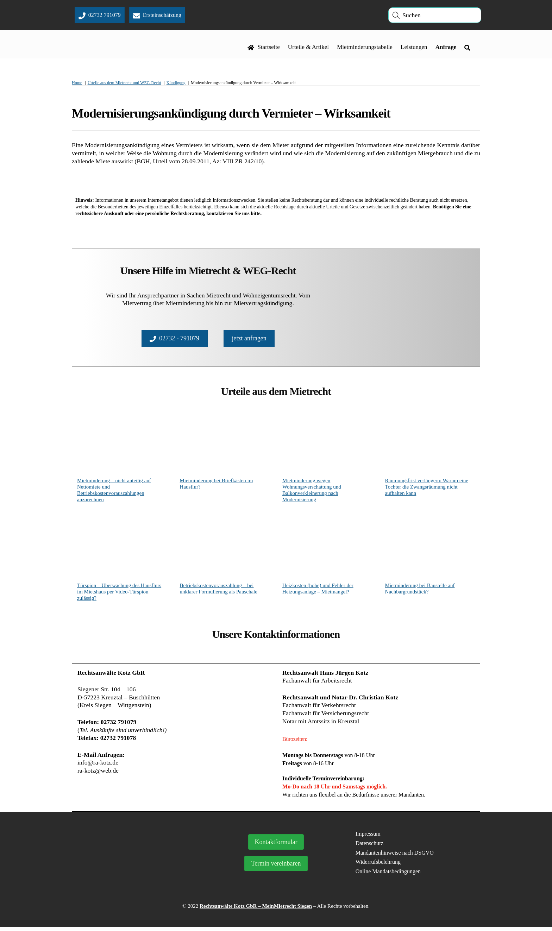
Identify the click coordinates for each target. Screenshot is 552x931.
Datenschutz (369, 847)
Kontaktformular (276, 845)
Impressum (368, 838)
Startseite (263, 48)
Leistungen (414, 48)
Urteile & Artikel (308, 48)
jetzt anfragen (249, 339)
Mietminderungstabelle (365, 48)
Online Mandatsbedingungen (388, 875)
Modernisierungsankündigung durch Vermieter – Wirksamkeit (231, 115)
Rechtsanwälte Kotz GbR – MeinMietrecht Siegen (256, 910)
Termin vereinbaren (276, 867)
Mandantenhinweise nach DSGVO (395, 856)
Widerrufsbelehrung (378, 866)
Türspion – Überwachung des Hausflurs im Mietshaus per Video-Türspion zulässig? (119, 593)
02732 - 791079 (174, 339)
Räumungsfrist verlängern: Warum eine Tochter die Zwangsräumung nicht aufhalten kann (426, 488)
